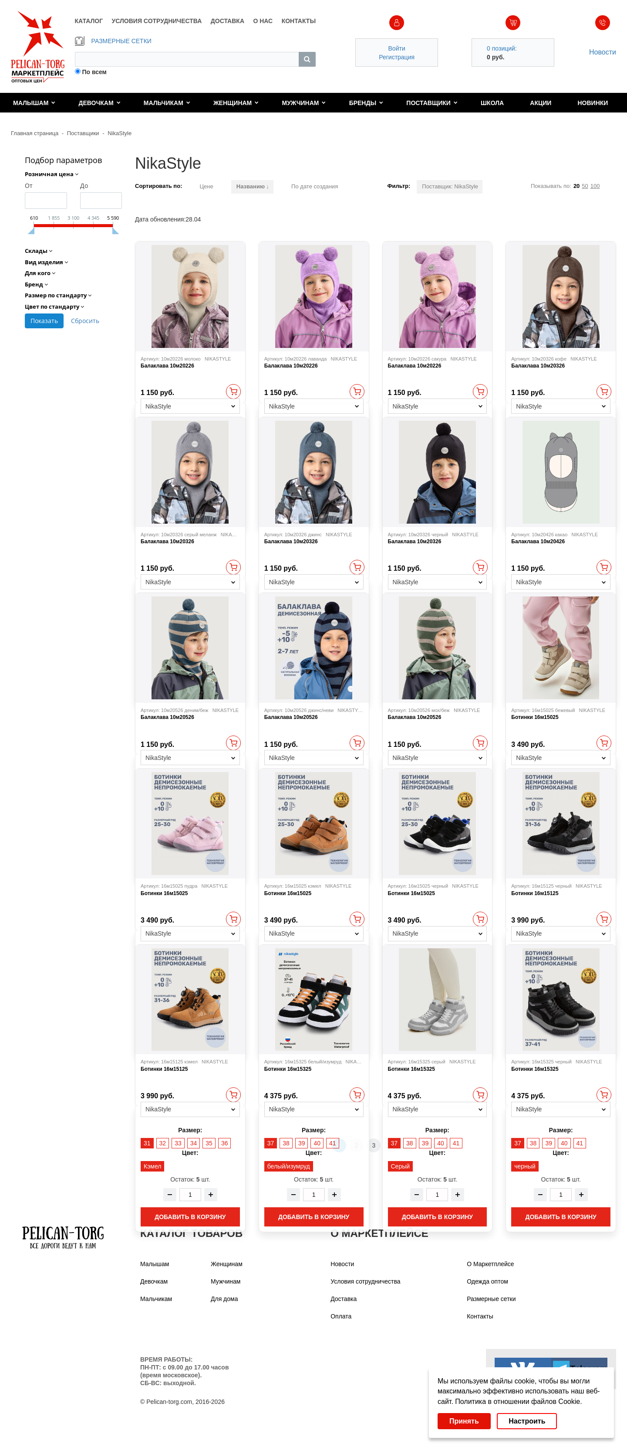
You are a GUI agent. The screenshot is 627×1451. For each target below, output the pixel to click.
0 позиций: (502, 48)
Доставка (343, 1298)
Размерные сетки (491, 1298)
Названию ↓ (252, 186)
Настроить (527, 1421)
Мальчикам (167, 102)
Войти (396, 48)
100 (595, 186)
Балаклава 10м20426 (538, 541)
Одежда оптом (487, 1281)
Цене (206, 186)
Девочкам (100, 102)
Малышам (34, 102)
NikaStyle (119, 133)
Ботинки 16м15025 (534, 717)
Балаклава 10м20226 (167, 366)
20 (576, 186)
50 (585, 186)
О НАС (263, 20)
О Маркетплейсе (490, 1263)
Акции (540, 102)
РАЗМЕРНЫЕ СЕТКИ (113, 41)
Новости (602, 52)
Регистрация (397, 57)
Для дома (224, 1298)
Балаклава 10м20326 (538, 366)
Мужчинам (304, 102)
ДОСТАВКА (227, 20)
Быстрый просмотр (233, 391)
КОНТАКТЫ (299, 20)
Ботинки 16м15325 (287, 1069)
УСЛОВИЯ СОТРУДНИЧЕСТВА (157, 20)
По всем (94, 71)
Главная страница (34, 133)
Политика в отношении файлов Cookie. (518, 1401)
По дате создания (314, 186)
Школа (492, 102)
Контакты (480, 1316)
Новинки (593, 102)
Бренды (366, 102)
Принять (464, 1421)
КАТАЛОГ (89, 20)
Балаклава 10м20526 (167, 717)
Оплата (340, 1316)
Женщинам (236, 102)
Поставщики (432, 102)
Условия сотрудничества (365, 1281)
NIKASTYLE (218, 358)
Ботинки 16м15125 (534, 893)
